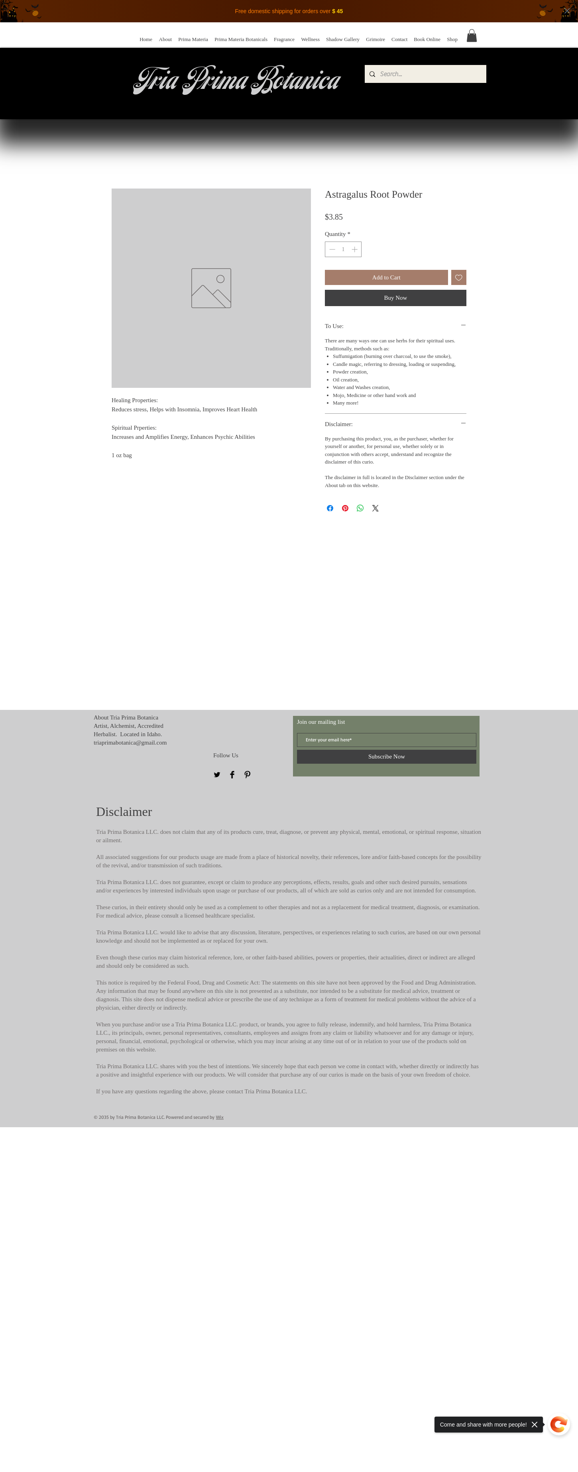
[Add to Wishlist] (459, 277)
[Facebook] (232, 774)
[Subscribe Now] (386, 757)
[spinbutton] (343, 249)
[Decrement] (331, 249)
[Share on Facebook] (330, 508)
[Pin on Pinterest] (345, 508)
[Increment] (355, 249)
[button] (471, 35)
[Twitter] (217, 774)
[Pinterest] (247, 774)
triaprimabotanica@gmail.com (130, 742)
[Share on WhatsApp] (360, 508)
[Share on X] (375, 508)
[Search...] (425, 74)
